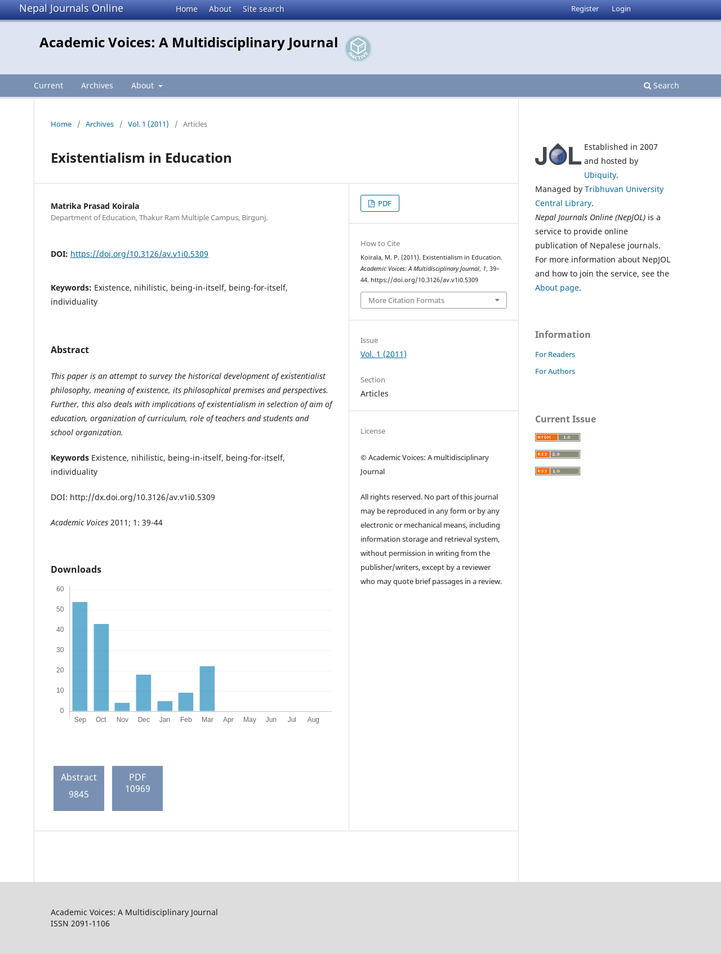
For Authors (555, 371)
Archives (97, 85)
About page (557, 287)
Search (661, 85)
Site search (263, 8)
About (220, 8)
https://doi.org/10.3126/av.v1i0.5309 (139, 253)
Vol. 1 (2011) (148, 124)
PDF (383, 203)
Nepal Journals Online (71, 8)
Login (621, 8)
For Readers (555, 354)
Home (187, 8)
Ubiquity (600, 175)
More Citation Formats (406, 300)
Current (48, 85)
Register (585, 8)
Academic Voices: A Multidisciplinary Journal (188, 42)
